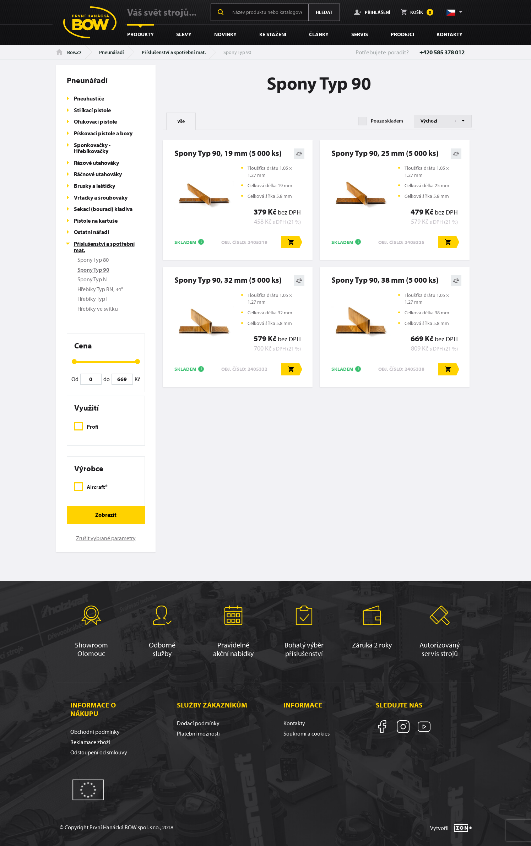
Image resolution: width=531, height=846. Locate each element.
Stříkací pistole (92, 110)
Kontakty (449, 34)
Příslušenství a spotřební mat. (174, 52)
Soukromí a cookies (306, 733)
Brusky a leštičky (94, 185)
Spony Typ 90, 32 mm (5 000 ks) (228, 279)
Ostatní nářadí (91, 231)
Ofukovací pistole (95, 121)
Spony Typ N (92, 279)
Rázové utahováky (96, 162)
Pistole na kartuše (96, 220)
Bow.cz (68, 52)
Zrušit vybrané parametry (106, 538)
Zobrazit (106, 514)
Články (319, 34)
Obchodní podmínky (95, 731)
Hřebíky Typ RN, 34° (100, 289)
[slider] (74, 361)
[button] (454, 12)
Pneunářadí (111, 52)
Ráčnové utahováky (98, 174)
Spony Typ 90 (93, 269)
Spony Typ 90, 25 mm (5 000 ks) (385, 153)
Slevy (183, 34)
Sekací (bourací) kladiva (103, 208)
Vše (181, 121)
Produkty (140, 34)
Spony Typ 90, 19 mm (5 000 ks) (228, 153)
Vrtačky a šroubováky (101, 197)
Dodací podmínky (198, 723)
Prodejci (402, 34)
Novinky (225, 34)
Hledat (324, 12)
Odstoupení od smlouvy (98, 752)
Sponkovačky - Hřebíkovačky (92, 148)
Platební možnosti (198, 733)
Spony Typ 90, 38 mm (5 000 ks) (385, 279)
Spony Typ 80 (93, 259)
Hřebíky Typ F (93, 298)
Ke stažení (272, 34)
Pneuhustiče (89, 98)
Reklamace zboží (90, 741)
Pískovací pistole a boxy (103, 133)
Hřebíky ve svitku (97, 308)
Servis (359, 34)
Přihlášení (372, 12)
